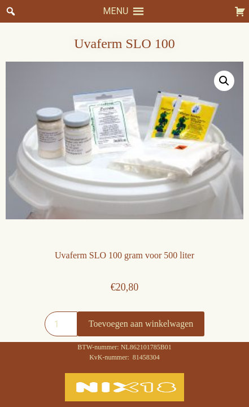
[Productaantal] (61, 323)
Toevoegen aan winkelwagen (141, 323)
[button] (116, 11)
